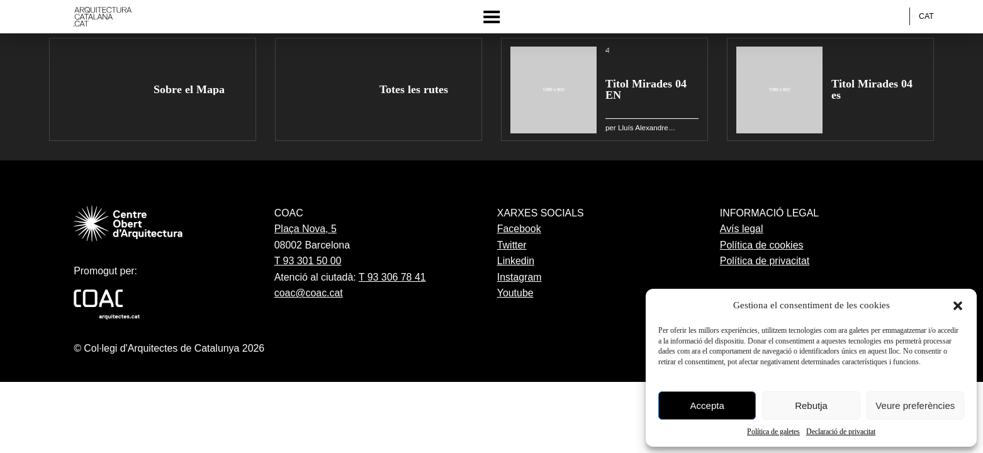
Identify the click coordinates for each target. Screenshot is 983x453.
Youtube (515, 293)
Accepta (707, 405)
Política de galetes (773, 432)
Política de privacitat (764, 260)
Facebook (519, 228)
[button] (958, 305)
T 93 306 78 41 (392, 277)
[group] (152, 90)
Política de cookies (762, 245)
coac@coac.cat (308, 293)
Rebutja (811, 405)
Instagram (519, 277)
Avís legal (741, 228)
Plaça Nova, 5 (305, 228)
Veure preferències (915, 405)
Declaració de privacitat (840, 432)
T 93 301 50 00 (308, 260)
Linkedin (515, 260)
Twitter (512, 245)
